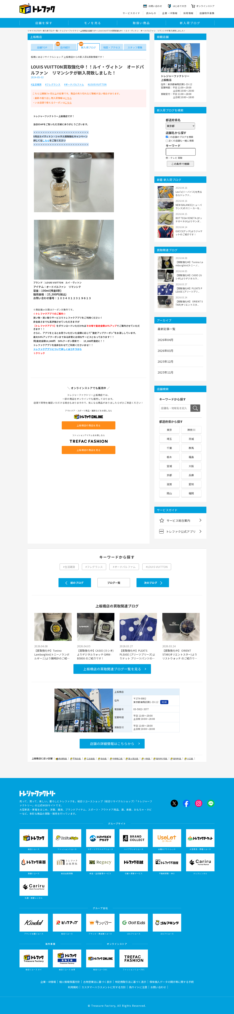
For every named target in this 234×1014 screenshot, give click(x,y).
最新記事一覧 (166, 329)
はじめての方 (179, 6)
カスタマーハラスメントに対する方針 (104, 987)
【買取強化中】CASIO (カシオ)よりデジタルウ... (189, 277)
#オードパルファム (74, 84)
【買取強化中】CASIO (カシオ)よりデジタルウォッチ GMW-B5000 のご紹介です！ (95, 654)
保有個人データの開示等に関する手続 (172, 982)
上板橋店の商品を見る (89, 425)
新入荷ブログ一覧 (50, 30)
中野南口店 (116, 758)
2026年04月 (166, 340)
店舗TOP (42, 47)
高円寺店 (176, 758)
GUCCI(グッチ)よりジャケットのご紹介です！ (189, 233)
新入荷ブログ (190, 23)
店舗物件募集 (207, 13)
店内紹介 (65, 47)
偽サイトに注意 (138, 987)
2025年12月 (166, 361)
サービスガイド (131, 13)
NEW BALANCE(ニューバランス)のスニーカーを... (189, 206)
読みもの (151, 13)
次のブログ (150, 583)
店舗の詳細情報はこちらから (112, 743)
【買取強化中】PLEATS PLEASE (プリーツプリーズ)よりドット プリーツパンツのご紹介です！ (137, 654)
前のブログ (77, 583)
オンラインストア (205, 6)
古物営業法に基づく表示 (97, 982)
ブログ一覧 (113, 583)
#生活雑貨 (36, 84)
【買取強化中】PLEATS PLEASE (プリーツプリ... (189, 290)
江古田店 (89, 758)
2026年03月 (166, 350)
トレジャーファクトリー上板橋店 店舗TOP (78, 30)
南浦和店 (61, 758)
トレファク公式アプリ (177, 531)
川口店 (189, 758)
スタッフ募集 (135, 47)
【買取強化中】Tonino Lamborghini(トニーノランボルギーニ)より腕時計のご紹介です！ (52, 654)
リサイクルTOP (34, 30)
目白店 (102, 758)
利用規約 (73, 987)
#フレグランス (52, 84)
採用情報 (188, 13)
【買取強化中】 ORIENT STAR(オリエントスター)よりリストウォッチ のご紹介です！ (179, 654)
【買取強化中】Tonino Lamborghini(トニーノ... (189, 263)
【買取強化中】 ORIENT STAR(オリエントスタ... (189, 303)
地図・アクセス (111, 47)
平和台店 (75, 758)
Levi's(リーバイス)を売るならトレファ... (189, 193)
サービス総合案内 (174, 520)
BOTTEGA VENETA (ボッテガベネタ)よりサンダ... (189, 219)
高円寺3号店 (160, 758)
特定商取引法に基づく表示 (130, 982)
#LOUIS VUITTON (97, 84)
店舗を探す (43, 23)
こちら (68, 98)
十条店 (146, 758)
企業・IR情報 (169, 13)
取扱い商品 (141, 23)
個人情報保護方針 (69, 982)
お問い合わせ (158, 987)
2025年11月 (166, 372)
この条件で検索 (180, 164)
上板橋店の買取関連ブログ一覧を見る (112, 669)
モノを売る (92, 23)
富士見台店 (132, 758)
